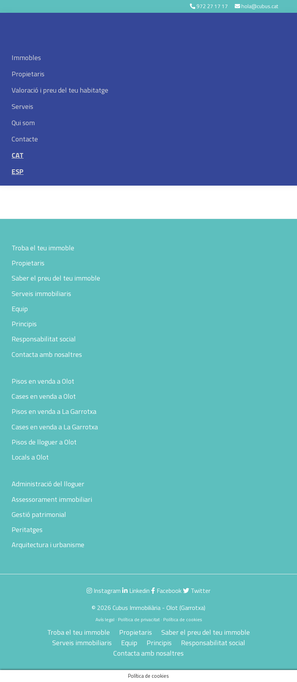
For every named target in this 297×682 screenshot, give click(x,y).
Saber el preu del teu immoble (56, 278)
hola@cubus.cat (259, 6)
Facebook (166, 590)
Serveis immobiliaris (41, 293)
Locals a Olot (30, 457)
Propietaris (28, 263)
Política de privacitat (139, 619)
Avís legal (105, 619)
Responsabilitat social (44, 339)
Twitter (196, 590)
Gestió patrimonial (39, 514)
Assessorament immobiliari (52, 499)
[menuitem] (148, 155)
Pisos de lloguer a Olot (44, 442)
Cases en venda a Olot (44, 396)
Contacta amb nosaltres (47, 354)
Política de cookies (182, 619)
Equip (20, 308)
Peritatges (27, 529)
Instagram (104, 590)
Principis (24, 324)
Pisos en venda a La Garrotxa (54, 411)
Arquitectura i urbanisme (48, 544)
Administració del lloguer (48, 484)
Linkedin (136, 590)
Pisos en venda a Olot (43, 381)
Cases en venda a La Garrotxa (55, 427)
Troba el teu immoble (43, 248)
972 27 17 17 (212, 6)
